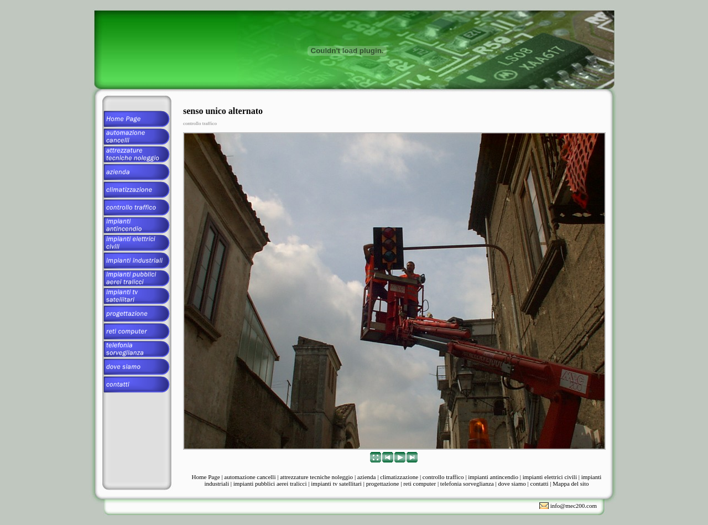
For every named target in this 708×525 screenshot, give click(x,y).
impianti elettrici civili (550, 477)
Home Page (206, 477)
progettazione (382, 483)
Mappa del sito (571, 483)
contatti (539, 483)
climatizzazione (399, 477)
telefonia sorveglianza (467, 483)
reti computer (419, 483)
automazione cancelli (249, 477)
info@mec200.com (573, 505)
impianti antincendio (493, 477)
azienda (366, 477)
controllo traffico (443, 477)
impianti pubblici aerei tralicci (270, 483)
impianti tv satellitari (336, 483)
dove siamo (511, 483)
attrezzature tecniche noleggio (316, 477)
